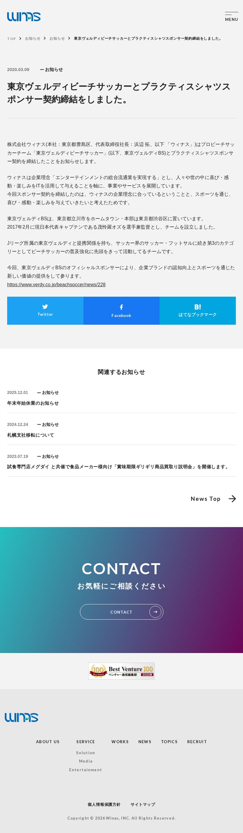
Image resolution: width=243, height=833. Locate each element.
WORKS (120, 741)
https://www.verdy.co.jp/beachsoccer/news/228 (56, 284)
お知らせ (32, 38)
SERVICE (85, 741)
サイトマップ (143, 804)
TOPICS (169, 741)
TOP (11, 38)
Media (86, 761)
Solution (85, 752)
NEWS (144, 741)
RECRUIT (197, 741)
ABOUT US (48, 741)
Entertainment (85, 769)
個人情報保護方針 (104, 804)
